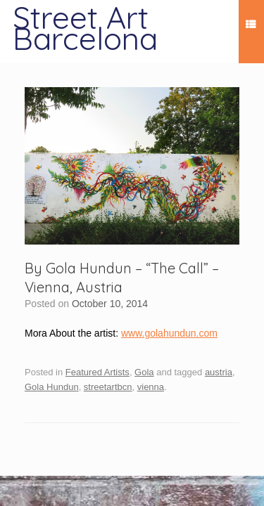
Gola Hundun (52, 387)
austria (218, 372)
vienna (150, 387)
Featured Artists (97, 372)
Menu (251, 26)
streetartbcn (108, 387)
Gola (143, 372)
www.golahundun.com (169, 333)
